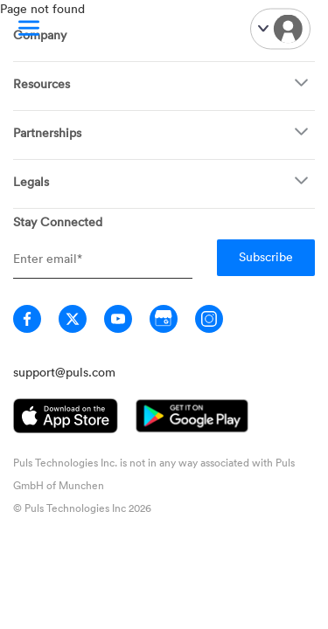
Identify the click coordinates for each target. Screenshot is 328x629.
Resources (41, 83)
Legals (31, 181)
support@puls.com (64, 371)
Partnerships (47, 132)
